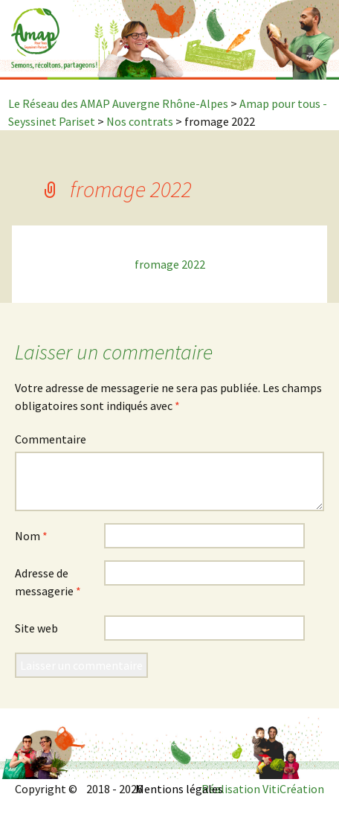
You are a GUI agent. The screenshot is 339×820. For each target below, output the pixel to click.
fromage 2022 (170, 264)
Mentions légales (179, 788)
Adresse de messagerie (48, 582)
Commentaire (50, 439)
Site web (36, 628)
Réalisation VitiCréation (262, 788)
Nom (31, 535)
